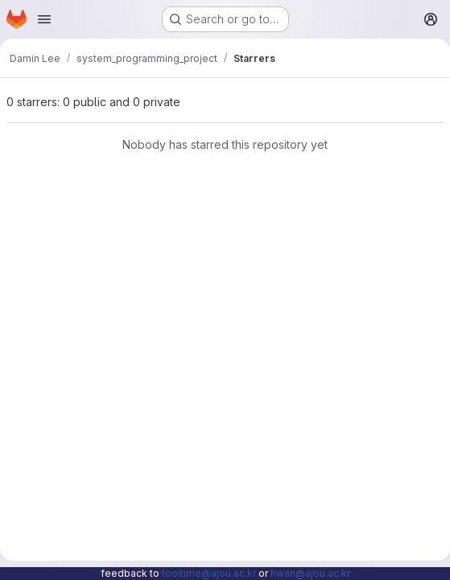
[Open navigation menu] (44, 19)
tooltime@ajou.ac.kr (209, 573)
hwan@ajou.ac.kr (310, 573)
